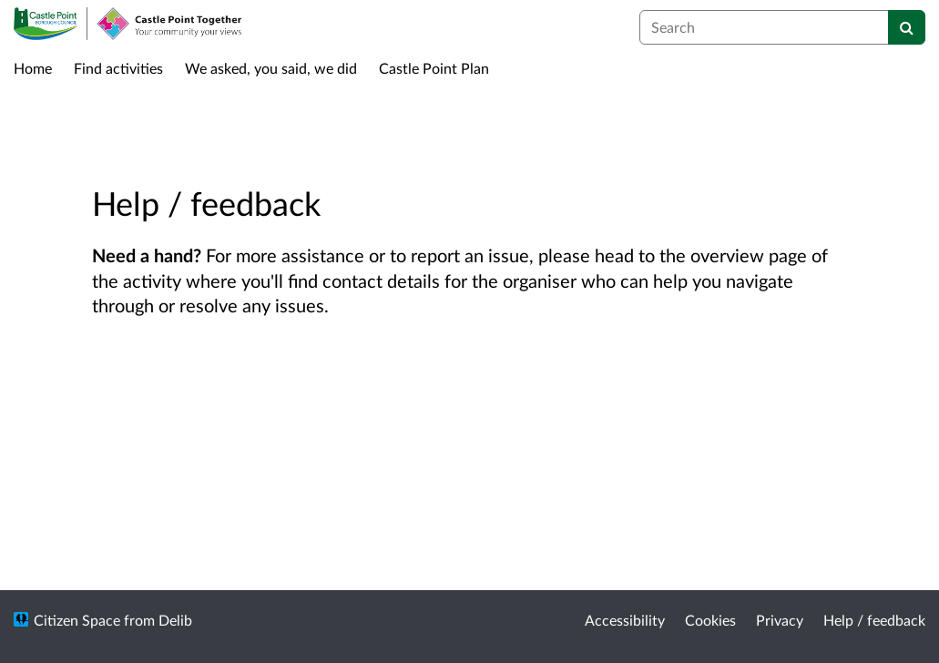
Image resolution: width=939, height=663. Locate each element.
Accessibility (625, 619)
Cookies (710, 619)
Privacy (779, 619)
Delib (175, 619)
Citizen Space (77, 619)
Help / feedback (874, 619)
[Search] (906, 27)
